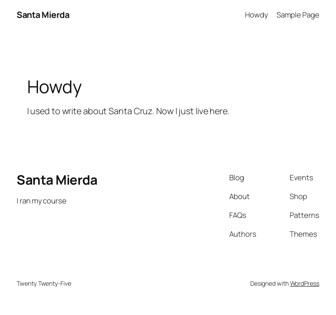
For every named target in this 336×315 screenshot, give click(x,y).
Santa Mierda (43, 15)
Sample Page (297, 15)
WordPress (304, 283)
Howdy (256, 15)
